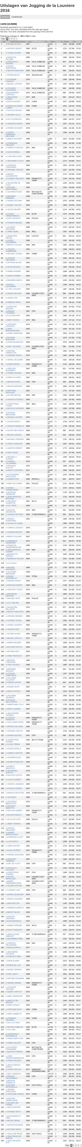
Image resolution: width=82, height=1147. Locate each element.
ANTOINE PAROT (14, 1129)
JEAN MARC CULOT (15, 161)
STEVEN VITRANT (14, 788)
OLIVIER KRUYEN (14, 886)
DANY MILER (12, 452)
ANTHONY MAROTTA (11, 807)
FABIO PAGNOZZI (14, 656)
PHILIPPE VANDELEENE (11, 1099)
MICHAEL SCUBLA (14, 254)
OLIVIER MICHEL (14, 395)
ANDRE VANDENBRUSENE (13, 882)
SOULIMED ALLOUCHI (11, 679)
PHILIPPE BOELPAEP (10, 338)
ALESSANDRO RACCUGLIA (12, 475)
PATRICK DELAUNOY (10, 829)
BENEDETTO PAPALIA (12, 555)
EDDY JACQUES (14, 346)
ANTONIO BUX (13, 651)
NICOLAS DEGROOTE (11, 511)
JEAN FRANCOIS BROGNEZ (13, 498)
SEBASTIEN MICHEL (11, 237)
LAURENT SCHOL (14, 620)
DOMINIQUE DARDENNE (11, 542)
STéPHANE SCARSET (11, 80)
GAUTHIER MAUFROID (11, 573)
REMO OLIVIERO (14, 377)
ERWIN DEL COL (14, 965)
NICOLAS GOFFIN (14, 775)
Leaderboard (17, 17)
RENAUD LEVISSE (14, 417)
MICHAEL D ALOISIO (11, 458)
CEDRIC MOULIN (14, 1069)
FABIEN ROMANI (14, 271)
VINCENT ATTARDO (15, 399)
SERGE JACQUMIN (15, 360)
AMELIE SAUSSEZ (14, 139)
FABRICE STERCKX (15, 148)
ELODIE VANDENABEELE (13, 215)
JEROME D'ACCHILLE (11, 1090)
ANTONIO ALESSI (14, 262)
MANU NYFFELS (14, 691)
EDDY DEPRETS (14, 218)
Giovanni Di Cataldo (15, 523)
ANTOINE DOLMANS (15, 978)
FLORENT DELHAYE (15, 178)
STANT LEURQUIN (14, 444)
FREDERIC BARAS (15, 124)
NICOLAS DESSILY (15, 110)
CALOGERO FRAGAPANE (11, 1048)
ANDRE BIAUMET (14, 643)
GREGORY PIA (13, 903)
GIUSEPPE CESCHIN (11, 988)
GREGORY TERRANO (11, 860)
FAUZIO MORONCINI (11, 67)
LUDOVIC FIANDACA (10, 719)
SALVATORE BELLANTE (11, 608)
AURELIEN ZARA (14, 956)
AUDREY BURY (13, 687)
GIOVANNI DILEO (14, 757)
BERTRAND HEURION (11, 595)
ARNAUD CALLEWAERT (12, 1077)
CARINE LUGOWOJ (15, 528)
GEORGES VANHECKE (11, 493)
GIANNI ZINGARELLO (11, 577)
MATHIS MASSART (15, 386)
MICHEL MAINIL (13, 1120)
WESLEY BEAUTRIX (15, 612)
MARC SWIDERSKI (15, 996)
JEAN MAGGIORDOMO (13, 330)
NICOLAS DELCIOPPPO (11, 701)
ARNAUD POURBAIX (10, 312)
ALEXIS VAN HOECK (15, 430)
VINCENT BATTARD (15, 514)
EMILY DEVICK (13, 320)
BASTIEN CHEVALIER (11, 661)
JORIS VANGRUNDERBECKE (15, 1057)
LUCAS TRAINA (13, 744)
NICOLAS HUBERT (14, 810)
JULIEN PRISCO (13, 422)
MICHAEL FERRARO (15, 439)
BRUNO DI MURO (14, 435)
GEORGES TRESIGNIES (11, 166)
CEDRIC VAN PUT (14, 992)
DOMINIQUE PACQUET (11, 144)
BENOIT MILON (13, 912)
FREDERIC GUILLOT (11, 467)
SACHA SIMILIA (13, 152)
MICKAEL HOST (13, 598)
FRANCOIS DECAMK (11, 58)
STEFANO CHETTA (15, 731)
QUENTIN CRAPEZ (15, 1052)
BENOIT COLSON (14, 245)
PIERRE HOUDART (15, 128)
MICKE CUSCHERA (15, 470)
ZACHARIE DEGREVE (11, 696)
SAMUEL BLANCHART (11, 520)
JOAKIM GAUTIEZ (14, 735)
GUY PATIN (11, 505)
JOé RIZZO (11, 797)
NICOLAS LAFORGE (15, 408)
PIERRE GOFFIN (14, 682)
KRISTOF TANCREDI (10, 917)
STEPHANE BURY (14, 1009)
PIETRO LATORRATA (11, 285)
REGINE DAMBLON (15, 1027)
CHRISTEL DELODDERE (11, 944)
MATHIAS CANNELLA (10, 1082)
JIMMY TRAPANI (13, 824)
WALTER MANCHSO (15, 71)
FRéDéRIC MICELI (14, 355)
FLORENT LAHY (13, 890)
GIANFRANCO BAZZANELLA (12, 1035)
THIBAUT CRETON (14, 753)
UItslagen (5, 17)
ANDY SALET (12, 974)
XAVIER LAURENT (14, 625)
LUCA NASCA (12, 841)
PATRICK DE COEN (15, 726)
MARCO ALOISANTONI (12, 175)
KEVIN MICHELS (14, 267)
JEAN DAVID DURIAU (11, 98)
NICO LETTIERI (13, 1023)
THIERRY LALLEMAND (11, 462)
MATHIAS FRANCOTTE (11, 352)
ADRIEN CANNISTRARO (12, 489)
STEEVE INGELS (14, 749)
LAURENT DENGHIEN (10, 228)
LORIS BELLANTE (14, 156)
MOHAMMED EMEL (15, 939)
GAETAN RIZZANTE (15, 1125)
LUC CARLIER (13, 603)
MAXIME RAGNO (14, 581)
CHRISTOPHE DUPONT (12, 741)
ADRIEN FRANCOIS (15, 762)
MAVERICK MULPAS (15, 559)
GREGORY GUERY (15, 589)
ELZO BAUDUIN (13, 315)
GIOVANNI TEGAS (14, 192)
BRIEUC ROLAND (14, 536)
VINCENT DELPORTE (10, 259)
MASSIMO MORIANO (10, 197)
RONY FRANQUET (14, 930)
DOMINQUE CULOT (15, 837)
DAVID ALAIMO (13, 961)
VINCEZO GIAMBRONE (11, 250)
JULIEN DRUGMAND (11, 241)
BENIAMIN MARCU (15, 280)
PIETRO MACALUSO (11, 878)
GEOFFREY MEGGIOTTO (11, 802)
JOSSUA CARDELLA (15, 426)
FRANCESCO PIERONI (12, 63)
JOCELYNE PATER (14, 1134)
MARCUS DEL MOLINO (12, 1001)
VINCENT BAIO (13, 629)
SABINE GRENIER (14, 925)
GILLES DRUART (14, 209)
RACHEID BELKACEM (10, 414)
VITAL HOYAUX (13, 665)
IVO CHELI (11, 1030)
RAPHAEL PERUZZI (15, 170)
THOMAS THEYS (14, 1112)
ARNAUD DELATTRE (15, 793)
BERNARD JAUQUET (11, 670)
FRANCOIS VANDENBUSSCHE (13, 546)
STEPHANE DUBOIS (15, 1094)
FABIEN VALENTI (14, 1043)
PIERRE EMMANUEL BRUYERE (11, 134)
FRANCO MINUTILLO (10, 767)
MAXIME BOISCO (14, 44)
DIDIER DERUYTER (15, 1038)
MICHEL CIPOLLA (14, 638)
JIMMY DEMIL (12, 231)
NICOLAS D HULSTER (11, 869)
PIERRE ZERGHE (14, 373)
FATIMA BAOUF (13, 75)
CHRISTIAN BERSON (11, 308)
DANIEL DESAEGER (15, 894)
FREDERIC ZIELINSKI (11, 1019)
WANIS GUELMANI (14, 899)
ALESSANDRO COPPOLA (12, 93)
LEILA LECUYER (13, 819)
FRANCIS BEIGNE (14, 223)
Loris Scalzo (12, 563)
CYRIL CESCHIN (14, 289)
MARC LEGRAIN (13, 709)
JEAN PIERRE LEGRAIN (12, 714)
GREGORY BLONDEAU (11, 369)
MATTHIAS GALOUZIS (11, 391)
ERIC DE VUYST (13, 863)
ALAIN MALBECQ (14, 921)
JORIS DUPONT (13, 846)
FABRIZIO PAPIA (14, 302)
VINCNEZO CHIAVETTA (11, 502)
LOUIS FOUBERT (14, 780)
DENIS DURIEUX (14, 947)
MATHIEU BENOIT (14, 48)
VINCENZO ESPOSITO (11, 325)
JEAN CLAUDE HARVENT (12, 935)
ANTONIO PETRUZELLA (11, 1086)
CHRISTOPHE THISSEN (12, 873)
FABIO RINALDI (13, 1005)
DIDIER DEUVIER (14, 293)
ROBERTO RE (13, 479)
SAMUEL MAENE (14, 983)
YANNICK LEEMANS (15, 784)
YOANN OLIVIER (14, 53)
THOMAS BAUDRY (14, 532)
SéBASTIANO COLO (15, 704)
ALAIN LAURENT (14, 850)
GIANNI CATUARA (14, 201)
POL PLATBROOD (14, 119)
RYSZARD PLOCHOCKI (11, 89)
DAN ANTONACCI (14, 815)
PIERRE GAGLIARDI (15, 855)
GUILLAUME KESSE (15, 722)
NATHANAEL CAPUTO (12, 772)
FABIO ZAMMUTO (14, 1014)
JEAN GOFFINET (14, 1107)
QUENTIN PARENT (14, 448)
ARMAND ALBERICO (15, 908)
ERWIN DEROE (13, 364)
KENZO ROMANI (14, 276)
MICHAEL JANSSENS (10, 568)
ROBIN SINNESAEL (15, 333)
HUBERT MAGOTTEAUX (12, 833)
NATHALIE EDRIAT (14, 585)
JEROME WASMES (15, 616)
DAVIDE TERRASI (14, 970)
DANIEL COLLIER (14, 205)
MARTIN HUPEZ (13, 382)
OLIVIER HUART (13, 634)
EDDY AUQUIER (13, 101)
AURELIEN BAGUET (15, 342)
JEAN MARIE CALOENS (12, 953)
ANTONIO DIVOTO (14, 647)
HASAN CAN (12, 298)
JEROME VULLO (14, 115)
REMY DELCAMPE (14, 483)
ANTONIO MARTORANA (11, 188)
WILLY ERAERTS (14, 1074)
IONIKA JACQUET (14, 1060)
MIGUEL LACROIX (14, 84)
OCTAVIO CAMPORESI (11, 674)
